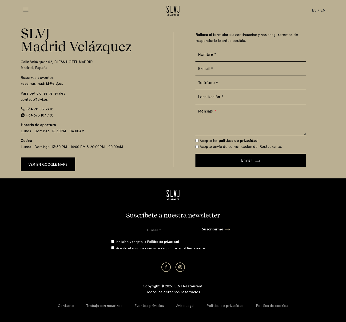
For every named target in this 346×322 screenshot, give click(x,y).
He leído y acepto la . (147, 242)
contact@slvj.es (34, 99)
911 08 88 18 (39, 109)
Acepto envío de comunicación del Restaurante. (241, 146)
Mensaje (207, 111)
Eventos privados (149, 305)
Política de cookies (272, 305)
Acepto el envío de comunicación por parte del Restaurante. (160, 248)
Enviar (250, 160)
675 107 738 (39, 115)
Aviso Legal (185, 305)
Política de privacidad (225, 305)
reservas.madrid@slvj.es (42, 83)
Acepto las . (229, 140)
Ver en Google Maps (48, 164)
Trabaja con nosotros (104, 305)
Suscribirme (216, 229)
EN (323, 10)
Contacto (66, 305)
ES (314, 10)
